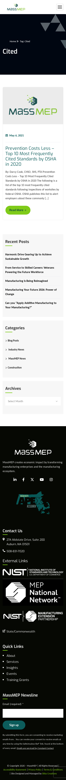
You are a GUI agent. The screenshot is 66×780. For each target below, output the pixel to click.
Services (13, 662)
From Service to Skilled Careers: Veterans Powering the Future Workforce (29, 270)
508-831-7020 (15, 551)
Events (12, 674)
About (11, 656)
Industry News (16, 349)
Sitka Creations (49, 773)
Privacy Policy (35, 769)
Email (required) (13, 704)
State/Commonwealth (21, 631)
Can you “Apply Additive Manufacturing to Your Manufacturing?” (30, 305)
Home (13, 41)
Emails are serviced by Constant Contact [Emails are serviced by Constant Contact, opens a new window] (35, 748)
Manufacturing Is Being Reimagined (26, 281)
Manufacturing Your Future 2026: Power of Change (31, 292)
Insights (12, 668)
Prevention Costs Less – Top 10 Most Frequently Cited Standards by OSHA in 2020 (30, 156)
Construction (15, 367)
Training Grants (18, 680)
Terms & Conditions (53, 769)
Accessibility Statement (14, 769)
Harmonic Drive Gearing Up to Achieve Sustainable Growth (28, 256)
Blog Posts (13, 340)
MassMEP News (17, 358)
